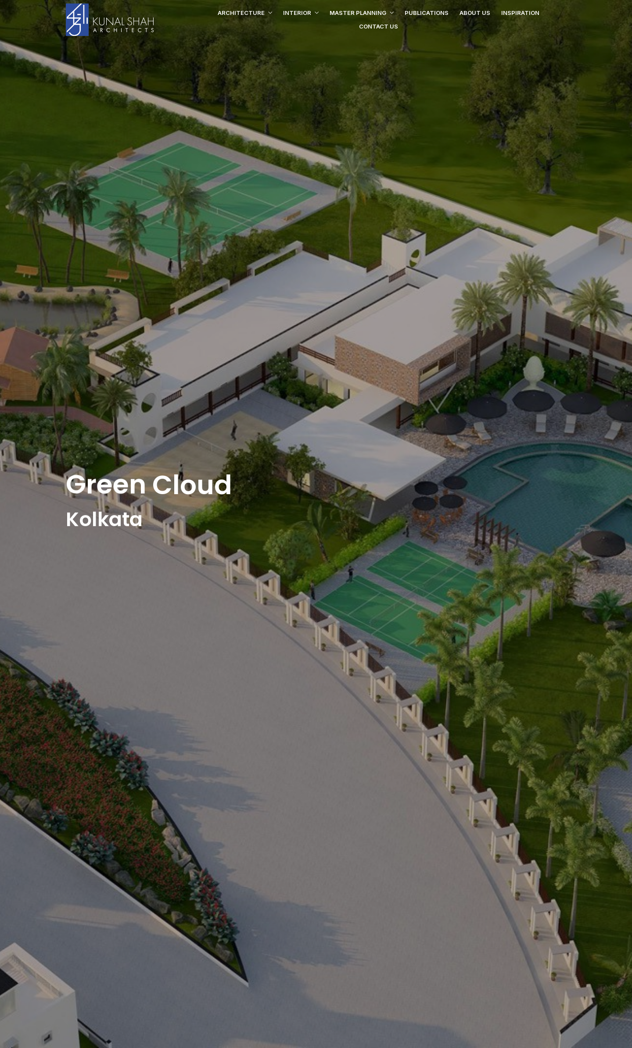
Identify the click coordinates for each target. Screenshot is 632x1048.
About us (475, 12)
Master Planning (358, 12)
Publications (427, 12)
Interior (297, 12)
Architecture (241, 12)
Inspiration (520, 12)
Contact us (378, 26)
